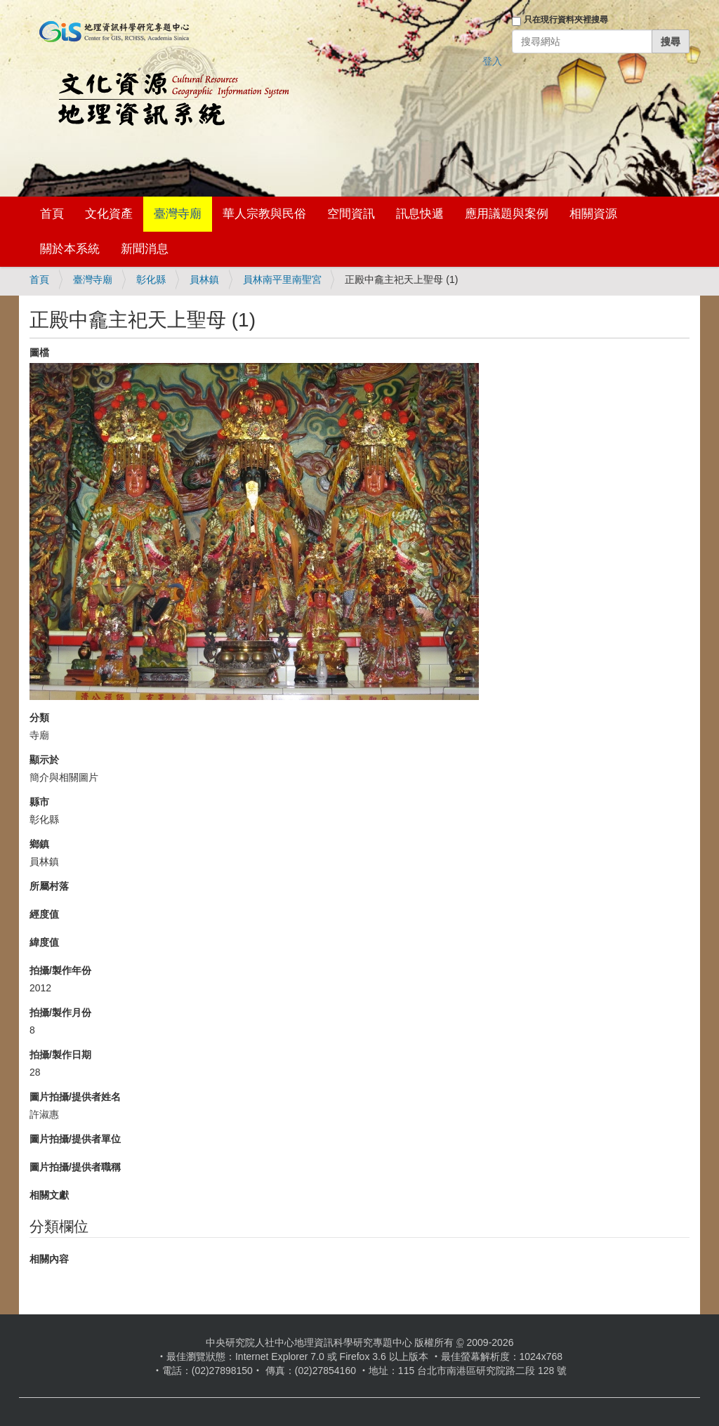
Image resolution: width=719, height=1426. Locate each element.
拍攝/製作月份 (60, 1012)
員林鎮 (204, 279)
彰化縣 (151, 279)
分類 (39, 717)
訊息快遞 (420, 213)
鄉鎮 (39, 844)
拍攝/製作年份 (60, 970)
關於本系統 (70, 249)
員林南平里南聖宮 (282, 279)
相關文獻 (49, 1195)
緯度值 (44, 942)
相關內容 (49, 1259)
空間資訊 (351, 213)
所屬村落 (49, 886)
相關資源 (593, 213)
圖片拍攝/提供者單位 (75, 1138)
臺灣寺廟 (178, 213)
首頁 (52, 213)
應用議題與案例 (506, 213)
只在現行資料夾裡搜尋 (566, 20)
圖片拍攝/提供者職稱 (75, 1167)
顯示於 (44, 759)
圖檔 (39, 352)
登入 (492, 61)
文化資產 (109, 213)
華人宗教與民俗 (264, 213)
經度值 (44, 914)
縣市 (39, 801)
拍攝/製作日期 (60, 1054)
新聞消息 (145, 249)
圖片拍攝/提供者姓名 (75, 1096)
